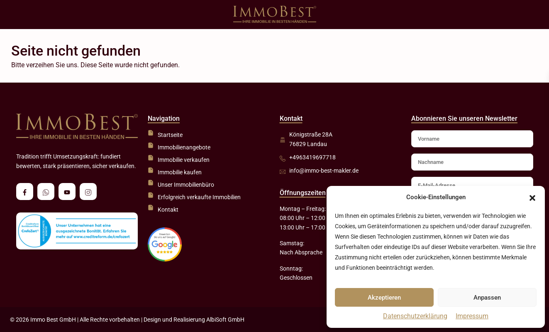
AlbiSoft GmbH (225, 319)
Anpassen (487, 297)
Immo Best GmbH (53, 319)
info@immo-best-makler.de (324, 170)
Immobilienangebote (184, 147)
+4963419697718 (312, 157)
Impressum (472, 316)
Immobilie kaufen (180, 172)
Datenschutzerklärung (415, 316)
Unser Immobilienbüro (186, 184)
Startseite (170, 135)
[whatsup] (45, 191)
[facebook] (24, 191)
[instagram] (88, 191)
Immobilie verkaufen (184, 159)
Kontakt (168, 209)
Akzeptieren (384, 297)
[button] (532, 197)
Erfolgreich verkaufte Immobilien (199, 197)
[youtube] (67, 191)
